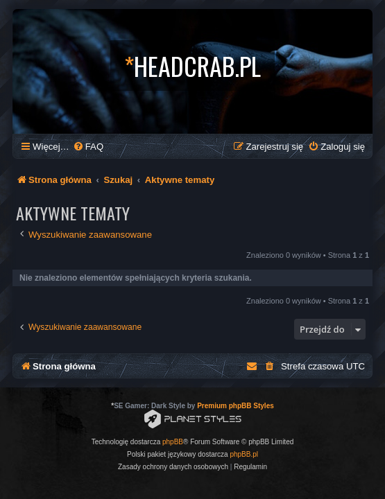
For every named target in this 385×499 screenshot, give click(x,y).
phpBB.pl (244, 454)
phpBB (172, 442)
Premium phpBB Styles (235, 406)
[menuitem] (88, 147)
